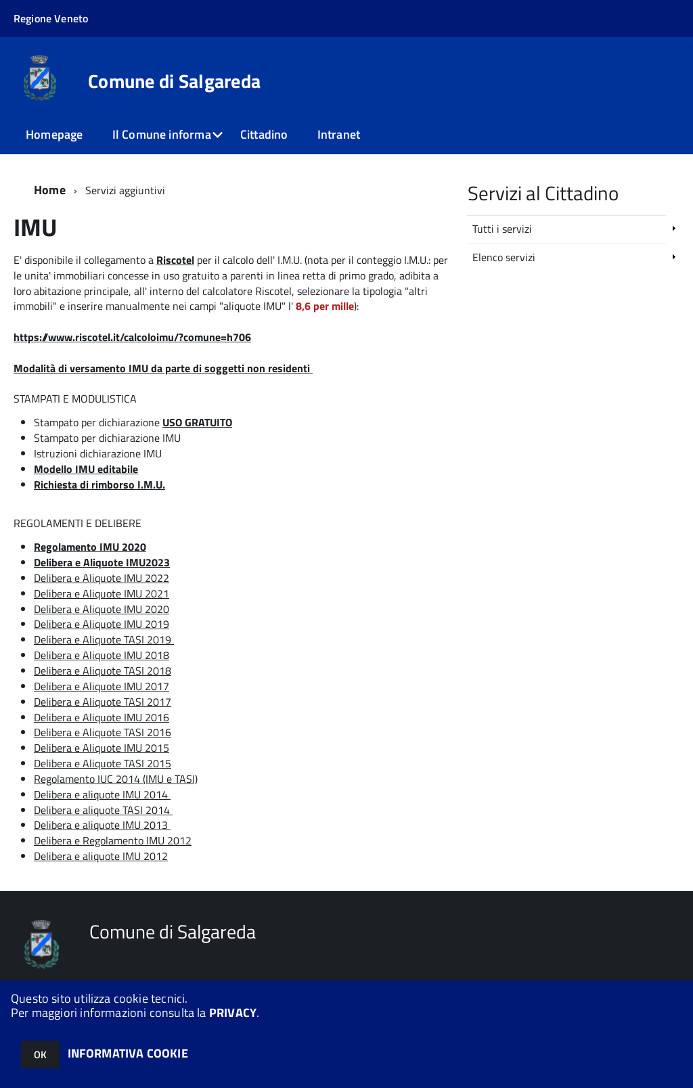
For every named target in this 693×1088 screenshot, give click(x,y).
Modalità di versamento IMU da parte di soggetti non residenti (162, 368)
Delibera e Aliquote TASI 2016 (102, 732)
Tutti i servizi (502, 229)
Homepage (54, 134)
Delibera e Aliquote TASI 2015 (102, 763)
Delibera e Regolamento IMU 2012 (113, 840)
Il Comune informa (161, 134)
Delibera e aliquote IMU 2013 (102, 825)
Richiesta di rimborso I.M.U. (99, 484)
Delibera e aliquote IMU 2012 (101, 856)
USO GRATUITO (197, 422)
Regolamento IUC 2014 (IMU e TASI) (116, 779)
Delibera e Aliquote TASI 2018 (102, 670)
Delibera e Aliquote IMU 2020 (101, 609)
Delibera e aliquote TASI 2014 (102, 810)
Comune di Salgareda (174, 81)
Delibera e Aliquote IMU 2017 (101, 686)
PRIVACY (232, 1012)
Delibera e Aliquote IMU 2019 (101, 624)
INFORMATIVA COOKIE (128, 1053)
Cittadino (264, 134)
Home (50, 190)
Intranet (338, 134)
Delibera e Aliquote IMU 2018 (101, 655)
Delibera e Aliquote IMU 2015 (101, 748)
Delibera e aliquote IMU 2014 (101, 794)
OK (40, 1054)
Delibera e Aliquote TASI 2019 (102, 639)
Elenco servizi (503, 257)
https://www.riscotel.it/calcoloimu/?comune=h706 (132, 337)
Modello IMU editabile (86, 469)
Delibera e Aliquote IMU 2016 (101, 717)
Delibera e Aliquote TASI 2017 (102, 702)
